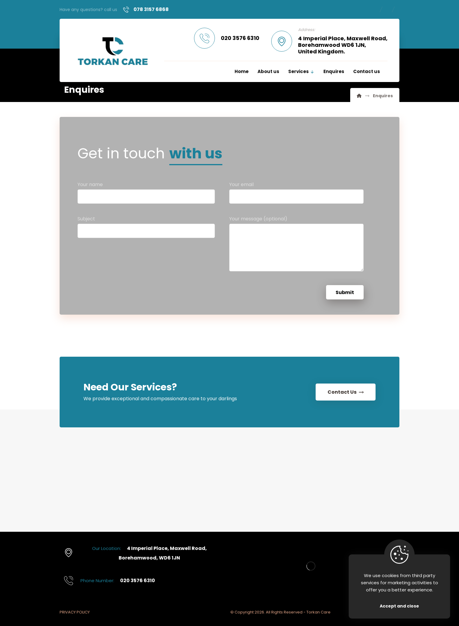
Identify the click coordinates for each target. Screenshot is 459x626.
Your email (296, 194)
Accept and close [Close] (399, 606)
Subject (146, 228)
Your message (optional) (296, 247)
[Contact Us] (346, 392)
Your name (146, 194)
